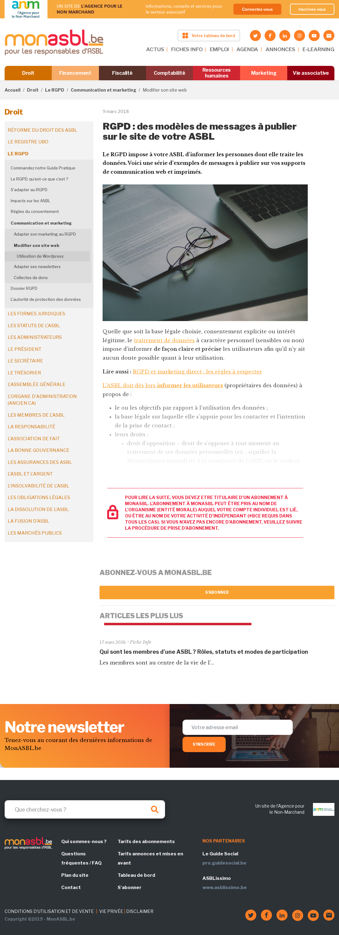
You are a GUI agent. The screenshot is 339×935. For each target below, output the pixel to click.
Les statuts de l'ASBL (34, 325)
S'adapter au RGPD (29, 189)
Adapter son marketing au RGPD (45, 234)
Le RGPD (54, 90)
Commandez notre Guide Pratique (43, 167)
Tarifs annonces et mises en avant (150, 858)
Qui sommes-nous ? (84, 841)
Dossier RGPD (24, 288)
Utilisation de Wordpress (40, 256)
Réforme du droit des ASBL (42, 130)
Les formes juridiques (36, 313)
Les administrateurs (35, 337)
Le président (24, 349)
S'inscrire (204, 744)
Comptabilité (169, 73)
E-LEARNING (318, 49)
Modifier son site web (36, 245)
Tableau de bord (136, 875)
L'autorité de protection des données (46, 299)
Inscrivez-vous (312, 9)
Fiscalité (122, 73)
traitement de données (164, 340)
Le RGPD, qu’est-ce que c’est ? (39, 178)
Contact (71, 887)
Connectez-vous (257, 9)
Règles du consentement (35, 211)
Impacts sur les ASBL (30, 200)
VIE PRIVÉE (111, 911)
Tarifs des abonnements (146, 841)
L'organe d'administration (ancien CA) (42, 400)
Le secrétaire (25, 361)
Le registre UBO (28, 142)
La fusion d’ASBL (28, 521)
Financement (75, 73)
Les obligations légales (39, 497)
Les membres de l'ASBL (36, 415)
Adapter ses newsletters (37, 266)
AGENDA (247, 49)
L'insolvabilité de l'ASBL (38, 486)
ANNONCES (280, 49)
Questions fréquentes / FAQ (81, 858)
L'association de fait (34, 438)
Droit (28, 73)
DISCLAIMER (139, 911)
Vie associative (311, 73)
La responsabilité (31, 427)
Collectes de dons (31, 277)
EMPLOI (219, 49)
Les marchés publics (35, 533)
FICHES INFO (186, 49)
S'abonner (217, 592)
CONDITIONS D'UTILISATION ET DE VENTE (49, 911)
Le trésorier (24, 373)
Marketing (264, 73)
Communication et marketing (103, 90)
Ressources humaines (216, 73)
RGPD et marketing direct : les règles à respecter (197, 372)
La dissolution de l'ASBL (38, 509)
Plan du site (75, 875)
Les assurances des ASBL (40, 462)
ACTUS (155, 49)
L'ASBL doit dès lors (163, 385)
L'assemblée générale (37, 384)
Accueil (13, 90)
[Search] (85, 809)
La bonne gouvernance (39, 450)
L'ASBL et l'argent (30, 474)
